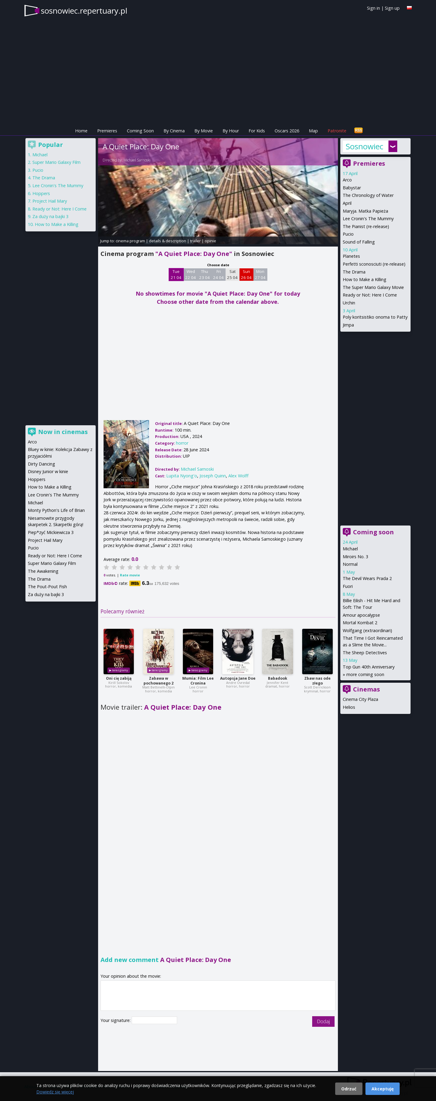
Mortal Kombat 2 (360, 622)
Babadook (277, 678)
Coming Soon (140, 131)
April (347, 203)
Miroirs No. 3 (355, 556)
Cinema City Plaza (360, 699)
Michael (350, 549)
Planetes (351, 256)
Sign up (392, 8)
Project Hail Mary (49, 201)
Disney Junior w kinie (48, 471)
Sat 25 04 (232, 274)
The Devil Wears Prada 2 (367, 578)
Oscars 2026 (287, 131)
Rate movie (130, 575)
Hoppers (41, 193)
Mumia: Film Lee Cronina (198, 681)
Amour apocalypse (361, 615)
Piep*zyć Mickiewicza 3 (51, 532)
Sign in (373, 8)
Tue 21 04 (176, 274)
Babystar (352, 188)
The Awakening (43, 571)
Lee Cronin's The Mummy (368, 218)
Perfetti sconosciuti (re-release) (374, 264)
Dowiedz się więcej (55, 1092)
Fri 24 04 (218, 274)
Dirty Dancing (41, 464)
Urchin (349, 303)
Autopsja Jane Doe (238, 678)
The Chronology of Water (368, 195)
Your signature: (116, 1020)
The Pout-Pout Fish (47, 586)
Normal (350, 564)
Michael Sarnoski (137, 160)
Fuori (348, 586)
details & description (167, 241)
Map (313, 131)
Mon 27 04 (260, 274)
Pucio (348, 234)
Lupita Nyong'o (181, 476)
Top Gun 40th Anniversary (369, 667)
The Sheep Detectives (365, 652)
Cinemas (366, 689)
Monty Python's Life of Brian (56, 510)
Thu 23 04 (204, 274)
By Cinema (174, 131)
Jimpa (348, 325)
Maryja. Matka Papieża (365, 211)
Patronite (337, 131)
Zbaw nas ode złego (317, 681)
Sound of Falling (359, 242)
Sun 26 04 (246, 274)
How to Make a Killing (364, 279)
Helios (349, 707)
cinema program (130, 241)
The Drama (354, 272)
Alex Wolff (238, 476)
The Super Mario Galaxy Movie (373, 287)
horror (182, 443)
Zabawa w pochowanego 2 (158, 681)
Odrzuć (348, 1089)
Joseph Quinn (213, 476)
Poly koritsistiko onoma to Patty (375, 317)
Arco (347, 180)
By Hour (231, 131)
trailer (195, 241)
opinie (210, 241)
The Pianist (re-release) (366, 226)
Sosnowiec (364, 146)
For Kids (257, 131)
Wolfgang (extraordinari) (367, 630)
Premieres (107, 131)
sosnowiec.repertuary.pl (84, 10)
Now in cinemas (63, 432)
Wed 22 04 (190, 274)
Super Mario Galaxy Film (56, 162)
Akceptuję (383, 1089)
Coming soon (373, 532)
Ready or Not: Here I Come (370, 295)
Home (81, 131)
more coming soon (365, 674)
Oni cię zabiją (118, 678)
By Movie (203, 131)
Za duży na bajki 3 (50, 216)
